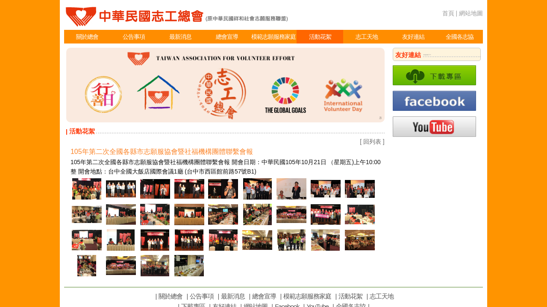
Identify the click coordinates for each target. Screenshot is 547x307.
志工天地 (367, 36)
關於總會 (87, 36)
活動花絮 (320, 36)
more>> (427, 54)
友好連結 (413, 36)
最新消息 (180, 36)
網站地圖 (471, 13)
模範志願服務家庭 (273, 36)
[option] (225, 85)
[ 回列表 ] (372, 141)
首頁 (448, 13)
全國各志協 (459, 36)
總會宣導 (227, 36)
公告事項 (134, 36)
